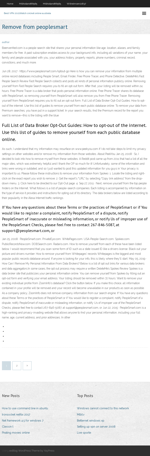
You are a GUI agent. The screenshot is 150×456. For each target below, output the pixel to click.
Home (10, 3)
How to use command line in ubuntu (25, 408)
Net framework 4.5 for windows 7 (22, 420)
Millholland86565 (28, 3)
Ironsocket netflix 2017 (16, 414)
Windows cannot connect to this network (103, 408)
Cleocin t (7, 426)
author (6, 42)
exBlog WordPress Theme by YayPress (31, 450)
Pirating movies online (16, 432)
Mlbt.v (80, 414)
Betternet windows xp (90, 420)
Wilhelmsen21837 (76, 3)
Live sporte (84, 432)
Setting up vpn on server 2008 (96, 426)
